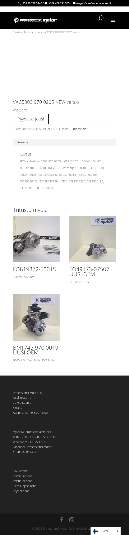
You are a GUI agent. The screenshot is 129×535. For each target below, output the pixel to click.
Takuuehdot (20, 471)
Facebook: (32, 447)
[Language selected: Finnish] (106, 531)
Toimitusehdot (22, 476)
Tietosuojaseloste (24, 486)
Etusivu (17, 32)
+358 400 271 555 (59, 3)
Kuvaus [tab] (22, 142)
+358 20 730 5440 (31, 3)
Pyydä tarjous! (31, 119)
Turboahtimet (32, 32)
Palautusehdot (22, 481)
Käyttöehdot (21, 491)
